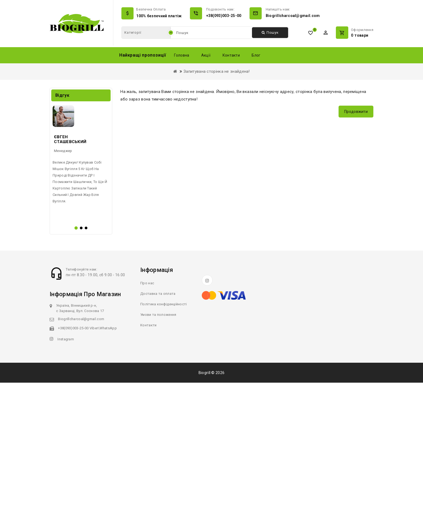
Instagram (65, 468)
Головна (181, 55)
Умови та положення (158, 444)
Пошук (270, 32)
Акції (206, 55)
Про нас (147, 412)
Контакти (231, 55)
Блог (256, 55)
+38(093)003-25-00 (223, 15)
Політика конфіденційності (163, 433)
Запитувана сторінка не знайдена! (216, 71)
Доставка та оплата (157, 423)
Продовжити (356, 111)
